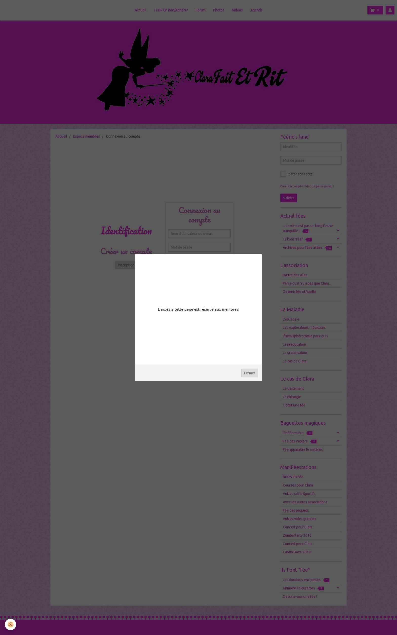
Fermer (249, 373)
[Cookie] (10, 624)
